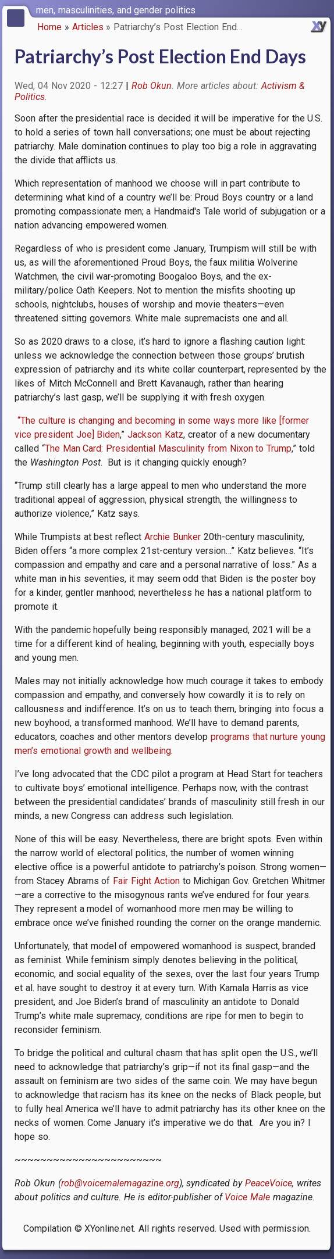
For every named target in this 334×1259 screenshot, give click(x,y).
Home (49, 27)
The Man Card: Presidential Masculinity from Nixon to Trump (168, 448)
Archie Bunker (172, 536)
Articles (88, 27)
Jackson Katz (155, 434)
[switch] (322, 9)
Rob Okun (152, 85)
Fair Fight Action (146, 880)
